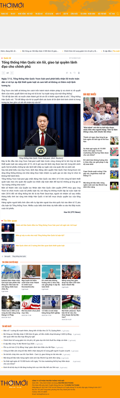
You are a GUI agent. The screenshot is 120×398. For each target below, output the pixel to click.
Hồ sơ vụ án (49, 13)
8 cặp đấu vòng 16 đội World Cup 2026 (23, 344)
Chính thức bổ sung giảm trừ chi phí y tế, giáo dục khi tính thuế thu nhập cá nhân (40, 340)
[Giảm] (3, 73)
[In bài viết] (79, 73)
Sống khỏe (74, 13)
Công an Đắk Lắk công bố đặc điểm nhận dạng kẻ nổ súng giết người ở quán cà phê (41, 351)
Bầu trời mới (102, 13)
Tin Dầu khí (39, 13)
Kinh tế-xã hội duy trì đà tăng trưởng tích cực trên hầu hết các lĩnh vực (35, 367)
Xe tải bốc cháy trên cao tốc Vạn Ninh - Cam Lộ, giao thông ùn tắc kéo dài (37, 354)
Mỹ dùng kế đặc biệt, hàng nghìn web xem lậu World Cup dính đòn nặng (36, 358)
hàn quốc (7, 256)
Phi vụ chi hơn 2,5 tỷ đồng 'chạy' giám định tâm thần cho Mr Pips (33, 347)
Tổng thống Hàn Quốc (19, 256)
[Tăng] (12, 73)
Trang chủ (4, 13)
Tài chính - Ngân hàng (87, 13)
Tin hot (13, 13)
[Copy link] (74, 73)
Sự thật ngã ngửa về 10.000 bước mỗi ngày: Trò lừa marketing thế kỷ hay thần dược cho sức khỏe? (42, 362)
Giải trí (65, 13)
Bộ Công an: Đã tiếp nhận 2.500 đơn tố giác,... (46, 51)
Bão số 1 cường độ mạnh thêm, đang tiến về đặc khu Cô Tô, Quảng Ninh (36, 331)
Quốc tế (58, 13)
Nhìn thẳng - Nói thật (25, 13)
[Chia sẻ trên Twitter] (70, 72)
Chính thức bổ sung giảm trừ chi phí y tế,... (86, 51)
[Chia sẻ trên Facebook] (67, 72)
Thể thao (112, 13)
